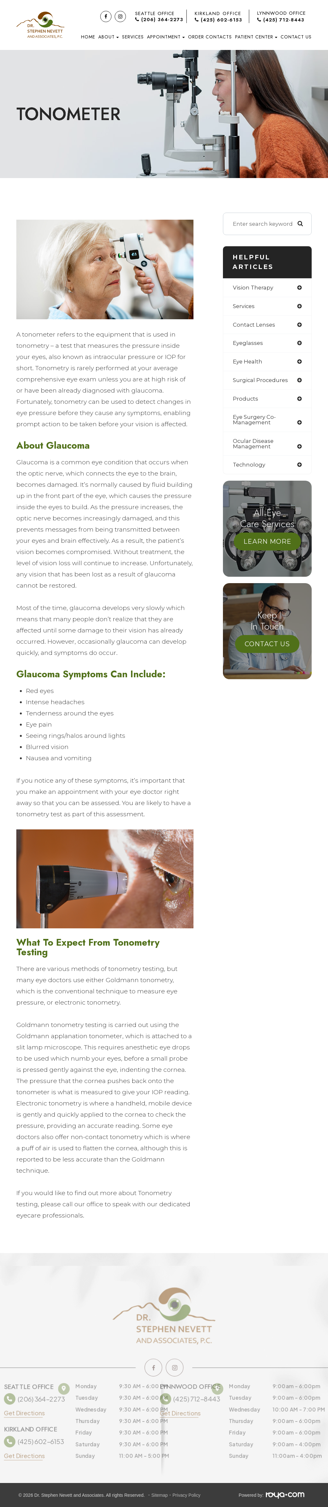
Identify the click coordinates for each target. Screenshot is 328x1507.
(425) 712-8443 (280, 19)
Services (133, 37)
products (245, 399)
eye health (248, 362)
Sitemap (159, 1495)
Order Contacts (210, 37)
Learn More (267, 543)
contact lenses (254, 325)
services (244, 306)
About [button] (108, 37)
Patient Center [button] (256, 37)
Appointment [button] (166, 37)
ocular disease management (254, 445)
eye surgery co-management (254, 421)
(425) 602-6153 (218, 19)
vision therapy (253, 287)
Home (88, 37)
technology (249, 466)
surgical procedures (261, 381)
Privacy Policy (187, 1495)
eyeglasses (248, 343)
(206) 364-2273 (159, 20)
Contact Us (296, 37)
